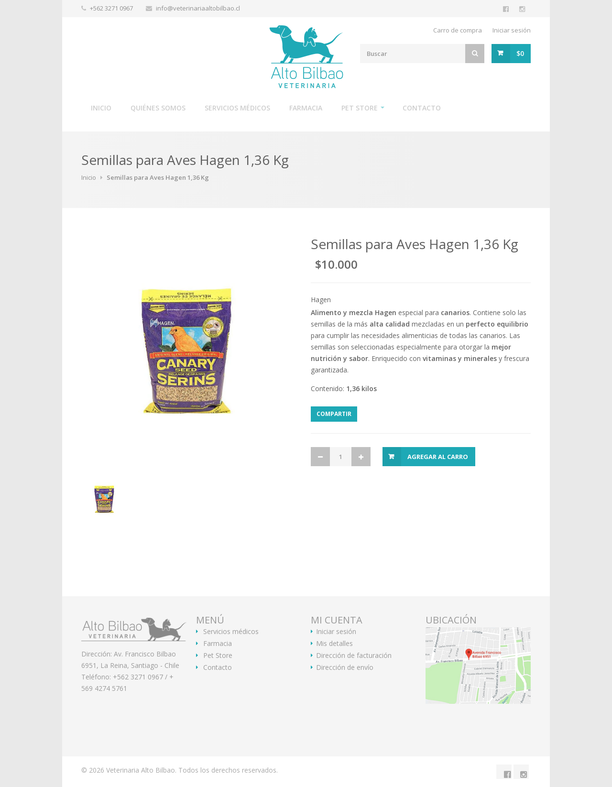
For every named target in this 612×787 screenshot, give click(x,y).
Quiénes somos (158, 107)
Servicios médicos (237, 107)
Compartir (334, 414)
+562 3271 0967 (112, 8)
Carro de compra (457, 30)
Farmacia (305, 107)
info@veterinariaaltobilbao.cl (198, 8)
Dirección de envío (344, 667)
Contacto (422, 107)
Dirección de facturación (354, 655)
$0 (520, 53)
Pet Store (359, 107)
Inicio (101, 107)
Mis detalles (334, 643)
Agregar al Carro (437, 456)
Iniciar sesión (511, 30)
